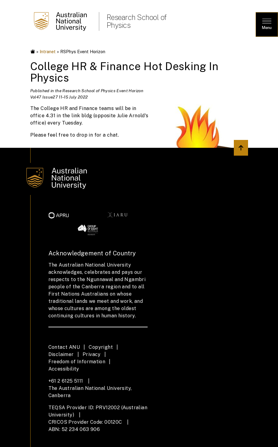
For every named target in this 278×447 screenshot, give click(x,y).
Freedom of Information (77, 361)
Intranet (48, 51)
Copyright (101, 347)
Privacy (92, 354)
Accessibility (63, 369)
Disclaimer (61, 354)
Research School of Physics (136, 21)
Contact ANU (64, 347)
